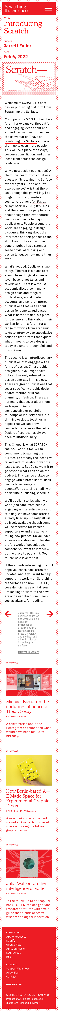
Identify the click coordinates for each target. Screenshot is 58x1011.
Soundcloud (13, 952)
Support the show (17, 968)
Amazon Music (15, 948)
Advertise (12, 972)
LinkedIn (25, 1002)
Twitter (35, 1002)
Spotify (10, 940)
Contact (11, 976)
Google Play (13, 944)
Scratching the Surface (21, 141)
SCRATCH (29, 103)
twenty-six (43, 994)
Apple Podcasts (16, 936)
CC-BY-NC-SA (27, 994)
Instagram (12, 1002)
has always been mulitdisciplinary (25, 435)
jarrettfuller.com (28, 651)
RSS (8, 956)
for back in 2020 (25, 203)
